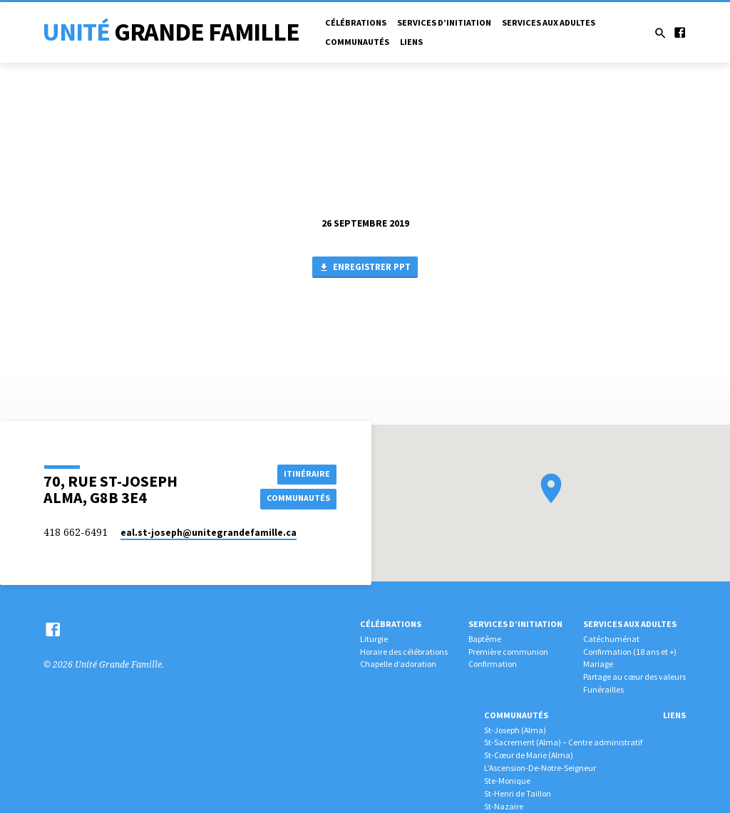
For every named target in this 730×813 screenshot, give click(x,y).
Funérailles (603, 689)
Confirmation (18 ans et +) (630, 651)
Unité (170, 32)
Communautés (357, 41)
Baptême (484, 638)
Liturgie (374, 638)
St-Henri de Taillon (517, 793)
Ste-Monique (507, 780)
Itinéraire (304, 472)
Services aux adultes (548, 22)
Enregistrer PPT (364, 268)
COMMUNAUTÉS (297, 498)
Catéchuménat (611, 638)
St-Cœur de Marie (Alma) (528, 755)
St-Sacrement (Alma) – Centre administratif (563, 742)
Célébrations (355, 22)
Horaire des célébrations (404, 651)
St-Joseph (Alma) (515, 730)
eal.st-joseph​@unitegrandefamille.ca (208, 533)
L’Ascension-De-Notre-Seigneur (540, 767)
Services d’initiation (444, 22)
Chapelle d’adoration (398, 663)
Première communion (508, 651)
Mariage (598, 663)
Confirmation (492, 663)
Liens (411, 41)
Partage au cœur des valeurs (634, 676)
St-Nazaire (503, 806)
